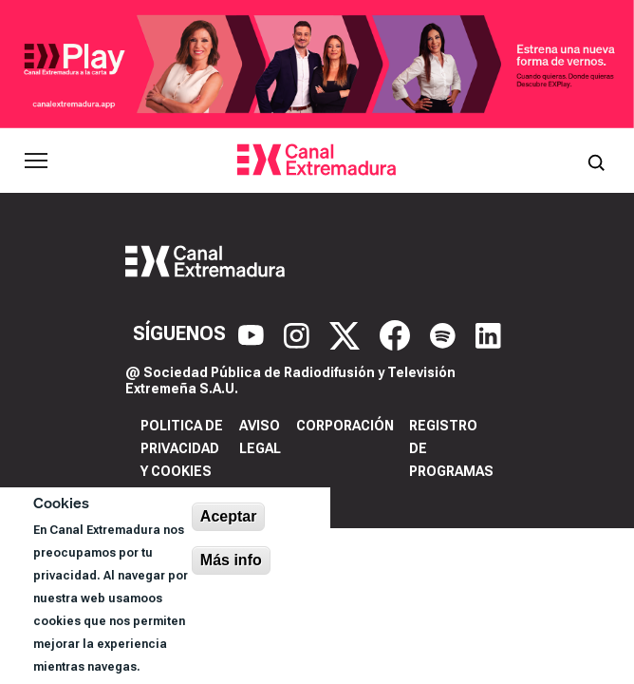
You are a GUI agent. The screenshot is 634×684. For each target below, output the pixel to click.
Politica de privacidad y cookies (181, 448)
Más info (231, 560)
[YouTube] (253, 333)
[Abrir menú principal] (36, 160)
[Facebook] (397, 333)
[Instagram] (299, 333)
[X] (346, 333)
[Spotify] (445, 333)
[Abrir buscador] (596, 160)
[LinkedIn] (488, 333)
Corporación (345, 425)
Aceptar (228, 516)
